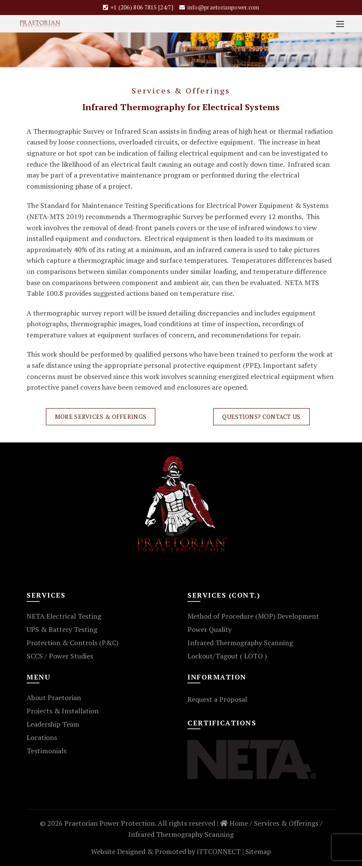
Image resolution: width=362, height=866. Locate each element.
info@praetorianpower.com (223, 7)
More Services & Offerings (101, 416)
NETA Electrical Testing (64, 616)
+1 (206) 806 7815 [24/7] (142, 7)
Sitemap (258, 851)
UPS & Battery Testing (62, 629)
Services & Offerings (286, 823)
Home (234, 823)
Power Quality (209, 629)
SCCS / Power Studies (60, 656)
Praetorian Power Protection (109, 823)
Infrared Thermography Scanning (240, 642)
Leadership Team (53, 724)
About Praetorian (54, 697)
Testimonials (46, 750)
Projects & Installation (63, 711)
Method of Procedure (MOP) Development (253, 616)
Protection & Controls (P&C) (72, 642)
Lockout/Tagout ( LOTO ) (227, 656)
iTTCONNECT (219, 851)
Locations (42, 737)
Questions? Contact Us (261, 416)
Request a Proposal (217, 699)
